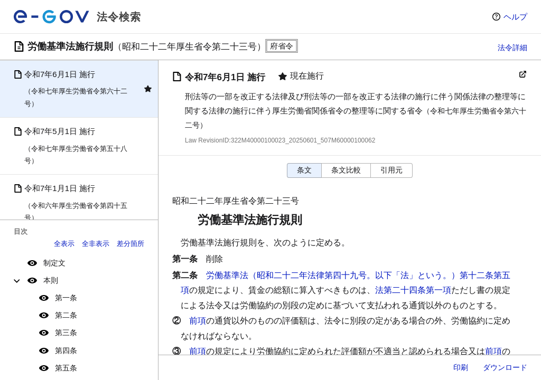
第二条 (66, 315)
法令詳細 (512, 47)
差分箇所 (130, 244)
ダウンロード (505, 367)
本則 (50, 280)
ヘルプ (515, 16)
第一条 (66, 297)
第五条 (66, 368)
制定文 (54, 263)
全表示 (64, 244)
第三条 (66, 332)
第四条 (66, 350)
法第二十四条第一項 (413, 290)
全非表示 (95, 244)
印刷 (460, 367)
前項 (197, 320)
